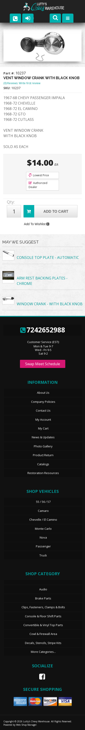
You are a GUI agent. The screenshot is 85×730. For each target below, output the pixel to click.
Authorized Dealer (38, 185)
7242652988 (42, 329)
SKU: (7, 88)
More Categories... (43, 652)
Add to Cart (46, 211)
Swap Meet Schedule (42, 363)
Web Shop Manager (26, 724)
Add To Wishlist (36, 224)
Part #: (9, 73)
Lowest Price (39, 175)
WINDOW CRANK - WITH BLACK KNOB (50, 303)
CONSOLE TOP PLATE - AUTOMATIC (48, 257)
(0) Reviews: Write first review (21, 83)
